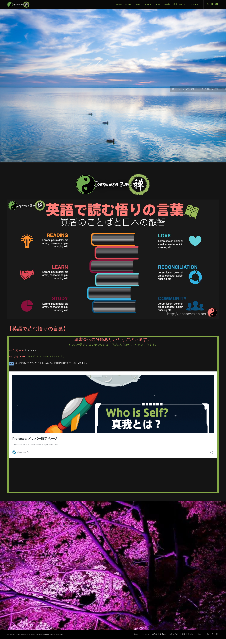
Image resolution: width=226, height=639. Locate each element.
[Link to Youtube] (216, 4)
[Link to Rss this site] (208, 4)
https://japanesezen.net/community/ (46, 356)
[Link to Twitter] (212, 4)
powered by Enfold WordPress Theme (50, 634)
